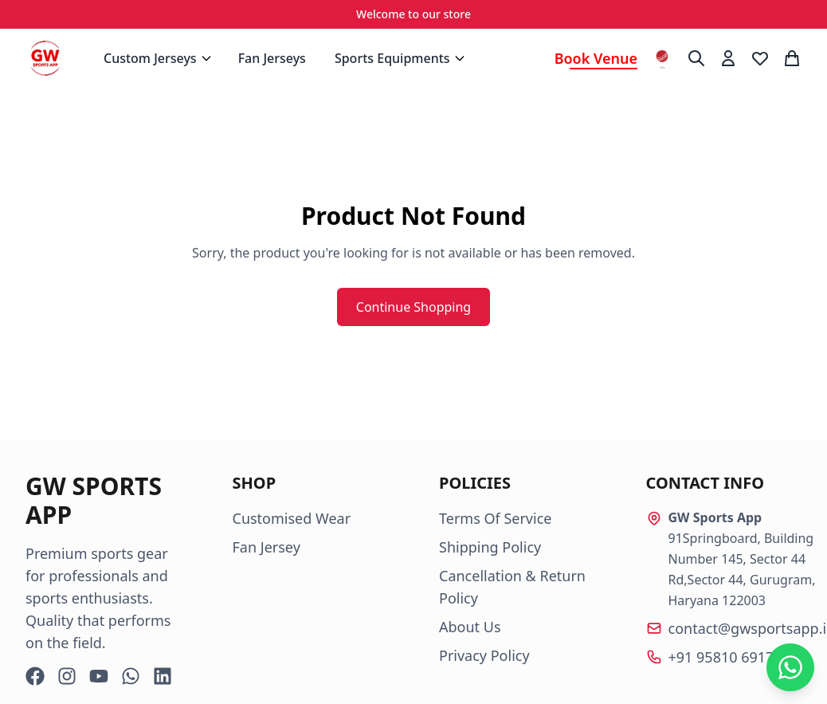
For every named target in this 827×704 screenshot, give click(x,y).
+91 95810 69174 (725, 657)
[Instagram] (66, 676)
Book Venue (596, 58)
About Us (470, 626)
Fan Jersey (266, 547)
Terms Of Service (495, 518)
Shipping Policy (490, 547)
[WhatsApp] (130, 676)
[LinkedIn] (162, 676)
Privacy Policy (484, 655)
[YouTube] (98, 676)
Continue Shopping (413, 307)
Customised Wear (292, 518)
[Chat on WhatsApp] (790, 667)
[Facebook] (35, 676)
